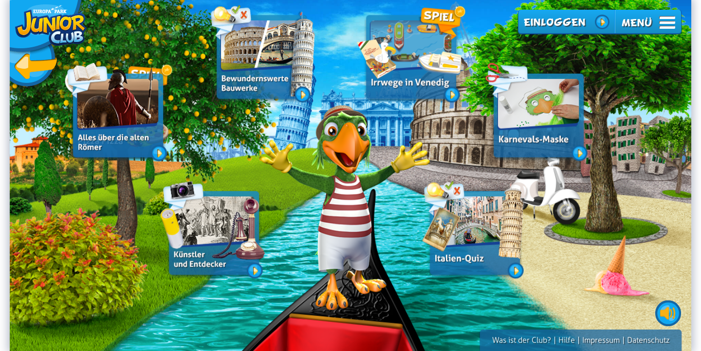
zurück (48, 45)
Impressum (601, 340)
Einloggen (554, 22)
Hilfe (566, 340)
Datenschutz (648, 340)
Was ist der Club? (521, 340)
